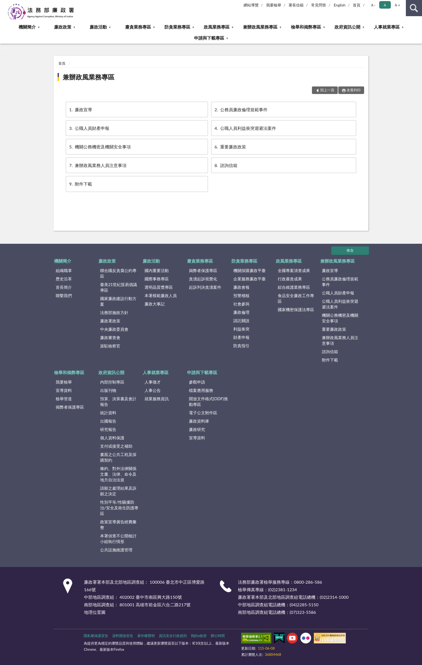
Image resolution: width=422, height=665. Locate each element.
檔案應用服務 (201, 390)
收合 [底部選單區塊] (350, 250)
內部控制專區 (112, 381)
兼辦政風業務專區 (260, 26)
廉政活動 (98, 26)
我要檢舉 (273, 5)
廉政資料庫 (199, 421)
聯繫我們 (64, 295)
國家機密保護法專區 (296, 309)
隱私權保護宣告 (96, 635)
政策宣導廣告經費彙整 (118, 524)
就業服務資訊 (157, 398)
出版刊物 (108, 390)
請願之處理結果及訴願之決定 (118, 491)
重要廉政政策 (230, 147)
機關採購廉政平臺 (249, 270)
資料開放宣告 (122, 635)
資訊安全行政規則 (173, 635)
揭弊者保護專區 (203, 270)
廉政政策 (62, 26)
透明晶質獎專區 (159, 287)
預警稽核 (241, 295)
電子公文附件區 (203, 412)
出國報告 (108, 421)
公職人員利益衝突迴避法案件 (245, 128)
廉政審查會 (110, 337)
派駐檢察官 (110, 345)
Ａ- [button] (372, 5)
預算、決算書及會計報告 (118, 401)
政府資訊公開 (347, 26)
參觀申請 (197, 381)
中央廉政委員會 (114, 329)
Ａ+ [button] (397, 5)
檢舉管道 (64, 398)
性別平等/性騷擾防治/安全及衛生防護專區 (119, 508)
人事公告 (153, 390)
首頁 (356, 5)
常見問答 (318, 5)
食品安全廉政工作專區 (296, 298)
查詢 (414, 8)
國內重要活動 (157, 270)
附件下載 (80, 184)
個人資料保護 (112, 437)
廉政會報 (241, 287)
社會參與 (241, 303)
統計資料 (108, 412)
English (340, 5)
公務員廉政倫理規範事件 (241, 109)
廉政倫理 (241, 312)
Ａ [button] (385, 5)
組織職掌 (64, 270)
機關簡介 (27, 26)
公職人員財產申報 (88, 128)
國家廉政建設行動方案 (118, 301)
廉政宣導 (80, 109)
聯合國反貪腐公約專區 (118, 273)
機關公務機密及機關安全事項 (99, 147)
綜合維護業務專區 (294, 287)
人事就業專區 (387, 26)
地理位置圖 (94, 612)
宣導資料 (64, 390)
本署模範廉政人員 (161, 295)
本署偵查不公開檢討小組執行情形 (118, 538)
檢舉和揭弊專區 (306, 26)
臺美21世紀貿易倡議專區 (118, 287)
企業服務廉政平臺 (249, 278)
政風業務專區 (217, 26)
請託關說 (241, 320)
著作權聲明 (146, 635)
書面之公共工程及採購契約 (118, 457)
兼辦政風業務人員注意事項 (97, 165)
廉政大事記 (155, 303)
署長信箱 (296, 5)
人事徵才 (153, 381)
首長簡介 (64, 287)
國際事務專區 (157, 278)
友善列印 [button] (354, 90)
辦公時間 (218, 635)
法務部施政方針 (114, 312)
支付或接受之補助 (116, 446)
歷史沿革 (64, 278)
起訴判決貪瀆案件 (205, 287)
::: (4, 4)
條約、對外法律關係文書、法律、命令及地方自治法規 (118, 474)
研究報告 (108, 429)
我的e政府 (199, 635)
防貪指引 (241, 345)
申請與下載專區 (209, 37)
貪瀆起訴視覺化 (203, 278)
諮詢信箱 (225, 165)
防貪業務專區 (177, 26)
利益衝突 (241, 328)
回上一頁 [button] (327, 90)
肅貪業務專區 (138, 26)
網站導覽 (251, 5)
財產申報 (241, 337)
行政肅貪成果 (290, 278)
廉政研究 (197, 429)
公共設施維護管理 (116, 549)
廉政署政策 (110, 320)
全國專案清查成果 (294, 270)
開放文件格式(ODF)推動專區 (208, 401)
